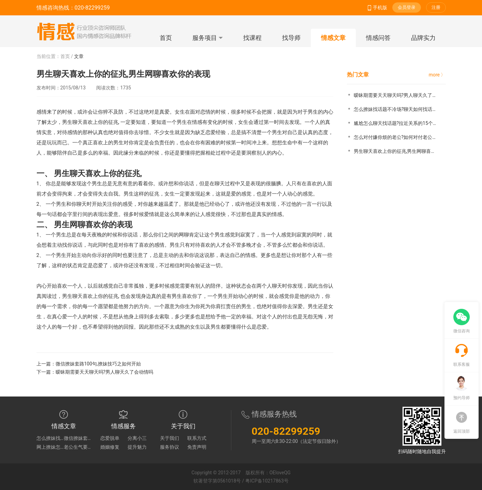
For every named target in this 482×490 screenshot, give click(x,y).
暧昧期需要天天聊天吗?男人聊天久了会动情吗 (105, 372)
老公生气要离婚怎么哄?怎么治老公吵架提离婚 (77, 447)
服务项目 (207, 37)
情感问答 (378, 37)
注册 (436, 7)
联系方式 (196, 438)
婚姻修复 (109, 447)
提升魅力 (137, 447)
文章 (79, 56)
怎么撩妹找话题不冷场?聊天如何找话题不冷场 (50, 438)
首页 (166, 37)
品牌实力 (423, 37)
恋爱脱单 (109, 438)
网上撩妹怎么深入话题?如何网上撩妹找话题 (50, 447)
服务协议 (169, 447)
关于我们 (169, 438)
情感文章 (333, 37)
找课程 (252, 37)
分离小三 (137, 438)
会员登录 (406, 7)
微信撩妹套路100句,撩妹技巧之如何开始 (98, 363)
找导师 (291, 37)
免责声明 (196, 447)
